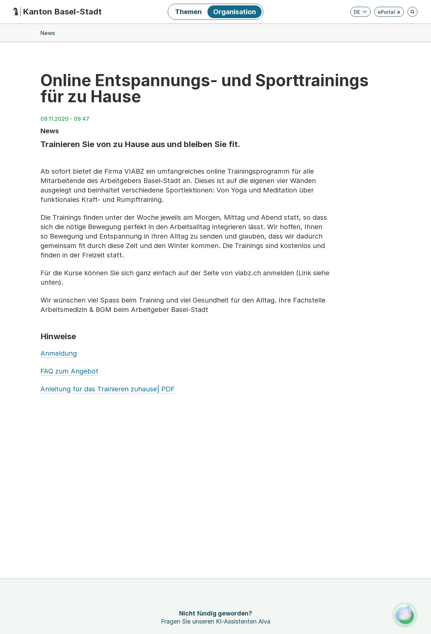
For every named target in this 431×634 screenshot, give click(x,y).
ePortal (389, 13)
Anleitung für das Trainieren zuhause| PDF (107, 389)
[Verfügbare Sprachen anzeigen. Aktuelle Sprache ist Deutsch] (360, 12)
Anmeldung (58, 353)
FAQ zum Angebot (69, 371)
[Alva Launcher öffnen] (405, 614)
